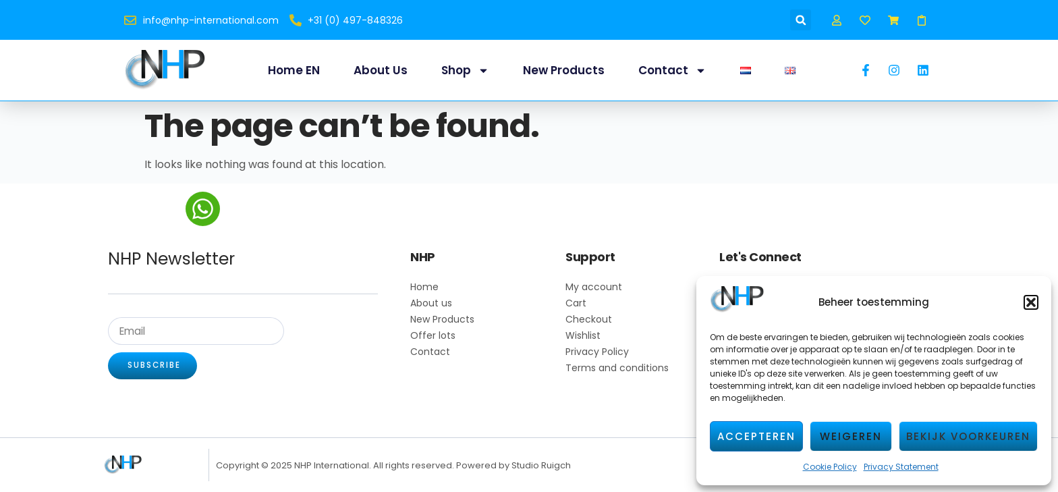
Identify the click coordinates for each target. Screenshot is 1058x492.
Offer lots (432, 335)
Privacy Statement (901, 466)
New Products (564, 70)
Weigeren (851, 436)
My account (593, 287)
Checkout (588, 319)
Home (424, 287)
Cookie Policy (830, 466)
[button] (1031, 302)
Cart (575, 303)
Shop (465, 70)
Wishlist (583, 335)
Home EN (294, 70)
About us (381, 70)
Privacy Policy (597, 351)
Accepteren (756, 436)
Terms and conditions (617, 368)
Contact (672, 70)
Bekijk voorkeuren (968, 436)
